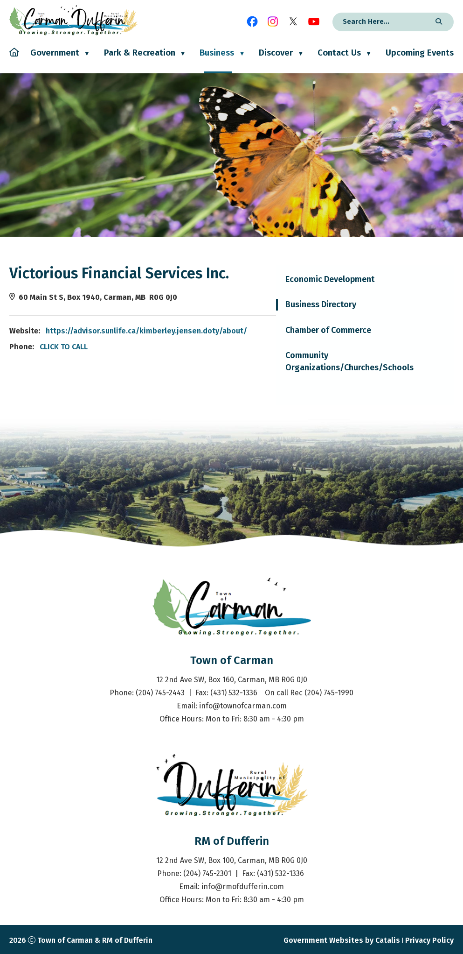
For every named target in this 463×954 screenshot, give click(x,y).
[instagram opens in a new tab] (272, 21)
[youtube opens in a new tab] (313, 21)
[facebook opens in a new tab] (252, 21)
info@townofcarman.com (243, 705)
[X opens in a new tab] (293, 21)
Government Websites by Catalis (341, 940)
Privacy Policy (429, 940)
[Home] (14, 60)
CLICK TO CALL (251, 346)
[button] (437, 22)
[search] (380, 21)
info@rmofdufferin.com (242, 886)
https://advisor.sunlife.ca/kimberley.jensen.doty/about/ (333, 330)
